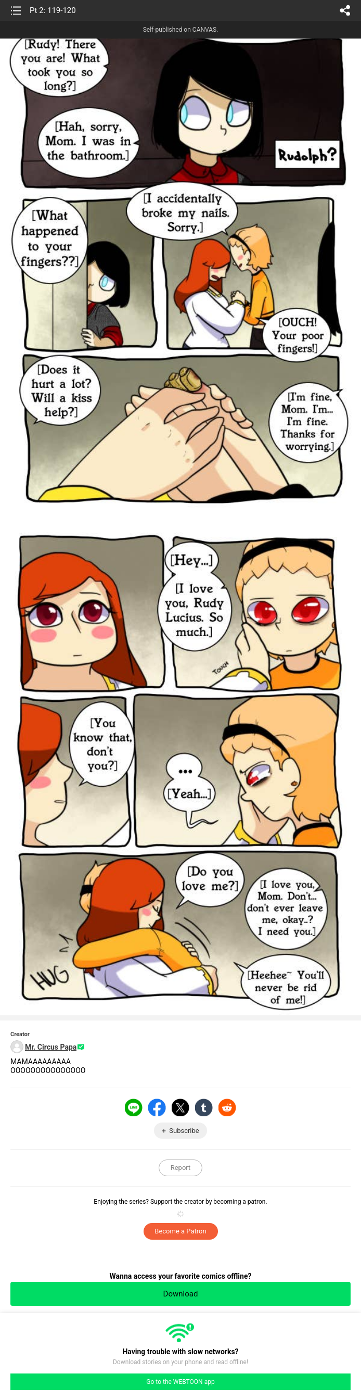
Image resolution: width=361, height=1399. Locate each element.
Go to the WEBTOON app (180, 1381)
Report (181, 1167)
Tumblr (204, 1107)
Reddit (227, 1107)
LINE (134, 1107)
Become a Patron (180, 1231)
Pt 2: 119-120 (53, 10)
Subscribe (184, 1131)
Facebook (157, 1107)
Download (180, 1294)
